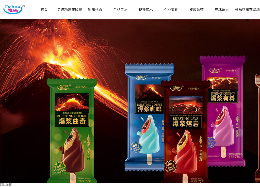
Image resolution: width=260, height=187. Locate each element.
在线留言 (222, 9)
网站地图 (6, 184)
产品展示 (120, 9)
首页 (44, 9)
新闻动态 (95, 9)
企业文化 (171, 9)
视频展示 (146, 9)
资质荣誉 (196, 9)
